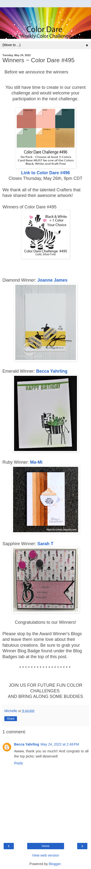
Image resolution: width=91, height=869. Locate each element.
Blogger (55, 864)
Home (45, 846)
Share (11, 718)
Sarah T (45, 543)
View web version (45, 855)
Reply (18, 763)
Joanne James (52, 280)
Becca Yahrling (51, 371)
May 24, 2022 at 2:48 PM (60, 744)
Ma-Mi (36, 462)
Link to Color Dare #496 (45, 172)
